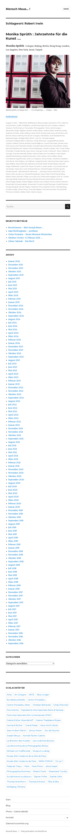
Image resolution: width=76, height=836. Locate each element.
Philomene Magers (48, 177)
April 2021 (13, 455)
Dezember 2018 (15, 551)
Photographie (39, 128)
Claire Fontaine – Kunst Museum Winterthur (30, 234)
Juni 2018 (12, 571)
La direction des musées (18, 741)
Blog (40, 123)
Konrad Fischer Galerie (34, 736)
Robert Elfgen (27, 182)
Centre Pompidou (36, 700)
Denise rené (63, 143)
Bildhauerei (32, 123)
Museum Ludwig (41, 751)
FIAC (57, 148)
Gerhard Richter (15, 725)
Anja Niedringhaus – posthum (23, 231)
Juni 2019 (12, 531)
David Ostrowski (50, 143)
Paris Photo (37, 766)
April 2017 (13, 619)
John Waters (20, 161)
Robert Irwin (38, 182)
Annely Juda (45, 133)
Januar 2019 (13, 548)
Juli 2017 (12, 609)
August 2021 (14, 442)
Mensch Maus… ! (18, 9)
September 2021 (15, 438)
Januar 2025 (14, 302)
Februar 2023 (14, 380)
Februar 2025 (14, 299)
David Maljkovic (37, 143)
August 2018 (14, 565)
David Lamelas (25, 143)
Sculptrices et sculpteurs (19, 776)
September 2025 (16, 275)
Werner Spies (36, 192)
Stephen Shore (49, 187)
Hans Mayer (61, 154)
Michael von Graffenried (18, 751)
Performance (18, 128)
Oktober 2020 (14, 476)
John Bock (10, 161)
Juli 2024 (12, 322)
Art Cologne (35, 136)
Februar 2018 (14, 585)
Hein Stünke (42, 156)
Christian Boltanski (42, 705)
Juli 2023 (12, 363)
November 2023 (15, 350)
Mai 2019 (12, 534)
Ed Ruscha (48, 146)
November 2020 (16, 473)
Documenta (13, 710)
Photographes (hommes (18, 771)
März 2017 (13, 623)
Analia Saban (38, 130)
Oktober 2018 (14, 558)
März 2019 (13, 541)
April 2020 (13, 496)
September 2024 (16, 316)
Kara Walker (10, 164)
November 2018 (15, 554)
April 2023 (13, 374)
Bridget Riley (24, 138)
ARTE (31, 695)
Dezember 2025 (15, 264)
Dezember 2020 (15, 469)
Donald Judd (38, 146)
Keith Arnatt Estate (50, 164)
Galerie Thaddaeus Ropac (48, 720)
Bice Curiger (43, 695)
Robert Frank (39, 771)
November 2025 (15, 268)
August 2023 (14, 360)
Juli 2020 (12, 486)
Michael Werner (34, 169)
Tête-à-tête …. (54, 782)
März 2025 (13, 295)
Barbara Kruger (12, 138)
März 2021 (13, 459)
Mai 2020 (12, 493)
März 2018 (13, 582)
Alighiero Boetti (26, 130)
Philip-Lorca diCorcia (32, 177)
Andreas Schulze (12, 133)
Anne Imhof (35, 133)
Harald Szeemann (29, 156)
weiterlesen (11, 116)
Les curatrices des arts (43, 741)
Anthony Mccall (23, 136)
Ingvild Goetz (21, 159)
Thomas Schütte (37, 782)
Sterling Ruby (61, 187)
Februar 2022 (14, 421)
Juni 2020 (12, 490)
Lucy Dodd (57, 166)
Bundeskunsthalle (16, 700)
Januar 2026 (14, 261)
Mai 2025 (12, 288)
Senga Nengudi (12, 187)
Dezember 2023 (15, 346)
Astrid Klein (44, 136)
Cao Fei (38, 138)
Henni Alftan (52, 156)
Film (59, 123)
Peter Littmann (17, 177)
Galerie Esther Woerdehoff (20, 720)
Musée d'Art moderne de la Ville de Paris (26, 756)
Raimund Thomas (25, 179)
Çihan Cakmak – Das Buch (21, 241)
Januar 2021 (13, 466)
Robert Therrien (61, 182)
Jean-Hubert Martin (16, 730)
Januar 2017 (13, 629)
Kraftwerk (15, 166)
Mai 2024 (12, 329)
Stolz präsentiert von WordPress (34, 831)
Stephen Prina (37, 187)
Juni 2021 (12, 449)
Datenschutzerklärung (17, 823)
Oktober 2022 (14, 394)
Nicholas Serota (46, 171)
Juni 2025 (12, 285)
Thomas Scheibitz (13, 192)
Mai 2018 (12, 575)
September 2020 (16, 479)
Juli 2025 (12, 281)
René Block (50, 179)
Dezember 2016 (15, 633)
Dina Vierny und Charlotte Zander (19, 146)
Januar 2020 (14, 507)
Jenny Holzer (47, 159)
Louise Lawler (47, 166)
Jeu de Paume (52, 730)
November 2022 (15, 391)
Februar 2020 (14, 503)
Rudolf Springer (49, 184)
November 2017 (15, 595)
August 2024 (14, 319)
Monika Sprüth (59, 169)
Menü (66, 9)
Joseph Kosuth (41, 161)
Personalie (29, 128)
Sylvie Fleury (23, 189)
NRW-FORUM (46, 761)
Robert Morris (49, 182)
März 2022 (13, 418)
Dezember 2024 (15, 305)
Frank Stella (64, 148)
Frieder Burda (19, 151)
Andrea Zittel (49, 130)
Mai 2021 (12, 452)
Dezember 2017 (15, 592)
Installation (26, 125)
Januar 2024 (14, 343)
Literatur (55, 125)
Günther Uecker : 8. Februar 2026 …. (25, 238)
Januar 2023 (14, 384)
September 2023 (16, 357)
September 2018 (16, 561)
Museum (9, 128)
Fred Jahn (10, 151)
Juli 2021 (12, 445)
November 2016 (15, 636)
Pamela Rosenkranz (32, 174)
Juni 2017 (12, 612)
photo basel (51, 766)
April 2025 (13, 292)
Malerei (62, 125)
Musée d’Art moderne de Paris (21, 761)
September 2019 (15, 520)
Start (8, 799)
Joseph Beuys (13, 736)
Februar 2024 (14, 339)
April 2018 (13, 578)
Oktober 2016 (14, 640)
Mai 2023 (12, 370)
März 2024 (13, 336)
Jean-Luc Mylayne (34, 159)
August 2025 (14, 278)
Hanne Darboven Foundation (44, 154)
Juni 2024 (12, 326)
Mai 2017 (12, 616)
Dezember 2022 (15, 387)
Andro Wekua (25, 133)
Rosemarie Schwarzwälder (16, 184)
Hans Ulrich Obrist (49, 725)
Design (45, 123)
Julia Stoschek (53, 161)
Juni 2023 (12, 367)
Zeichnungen (55, 128)
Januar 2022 (14, 425)
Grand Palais (31, 725)
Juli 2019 (12, 527)
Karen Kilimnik (21, 164)
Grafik (19, 125)
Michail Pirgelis (46, 169)
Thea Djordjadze (35, 189)
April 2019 (13, 537)
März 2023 (13, 377)
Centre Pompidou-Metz (18, 705)
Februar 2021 (14, 462)
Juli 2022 (12, 404)
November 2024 (15, 309)
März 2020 (13, 500)
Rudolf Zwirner (62, 184)
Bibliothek (23, 123)
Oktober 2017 (14, 599)
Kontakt (10, 817)
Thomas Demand (49, 189)
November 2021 (15, 432)
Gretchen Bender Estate (22, 154)
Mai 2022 (12, 411)
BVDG (32, 138)
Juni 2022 (12, 408)
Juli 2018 (12, 568)
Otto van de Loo (17, 174)
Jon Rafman (30, 161)
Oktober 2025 (14, 271)
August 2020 (14, 483)
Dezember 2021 (15, 428)
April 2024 (13, 333)
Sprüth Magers (25, 187)
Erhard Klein (57, 146)
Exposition (53, 123)
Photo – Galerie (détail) (17, 811)
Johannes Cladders (60, 159)
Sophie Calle (56, 776)
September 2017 (15, 602)
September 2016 (15, 643)
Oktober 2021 (14, 435)
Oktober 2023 (14, 353)
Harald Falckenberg (13, 156)
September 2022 (16, 397)
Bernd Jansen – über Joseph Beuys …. (26, 227)
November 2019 (15, 513)
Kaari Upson (64, 161)
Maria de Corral (21, 169)
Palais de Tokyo (14, 766)
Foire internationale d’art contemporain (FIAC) (29, 715)
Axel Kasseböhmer (57, 136)
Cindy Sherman (40, 141)
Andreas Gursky (61, 130)
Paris (43, 174)
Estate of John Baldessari (32, 148)
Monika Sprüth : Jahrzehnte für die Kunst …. (22, 171)
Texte (47, 128)
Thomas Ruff (61, 189)
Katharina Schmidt (35, 164)
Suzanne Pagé (11, 189)
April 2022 (13, 415)
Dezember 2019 (15, 510)
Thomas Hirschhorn (16, 782)
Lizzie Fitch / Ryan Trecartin (30, 166)
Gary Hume (30, 151)
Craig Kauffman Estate (55, 141)
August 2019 (14, 524)
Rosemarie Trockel (35, 184)
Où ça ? (59, 761)
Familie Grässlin (49, 148)
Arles (9, 695)
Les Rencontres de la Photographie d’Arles (27, 746)
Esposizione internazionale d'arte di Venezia (42, 710)
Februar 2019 (14, 544)
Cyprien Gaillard (12, 143)
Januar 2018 (14, 589)
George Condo (42, 151)
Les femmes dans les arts (41, 125)
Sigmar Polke (40, 776)
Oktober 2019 (14, 517)
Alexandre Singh (12, 130)
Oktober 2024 (14, 312)
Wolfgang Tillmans (16, 787)
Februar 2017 (14, 626)
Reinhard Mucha (39, 179)
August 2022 (14, 401)
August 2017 (14, 606)
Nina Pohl (56, 171)
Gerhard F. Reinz (54, 151)
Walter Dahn (25, 192)
